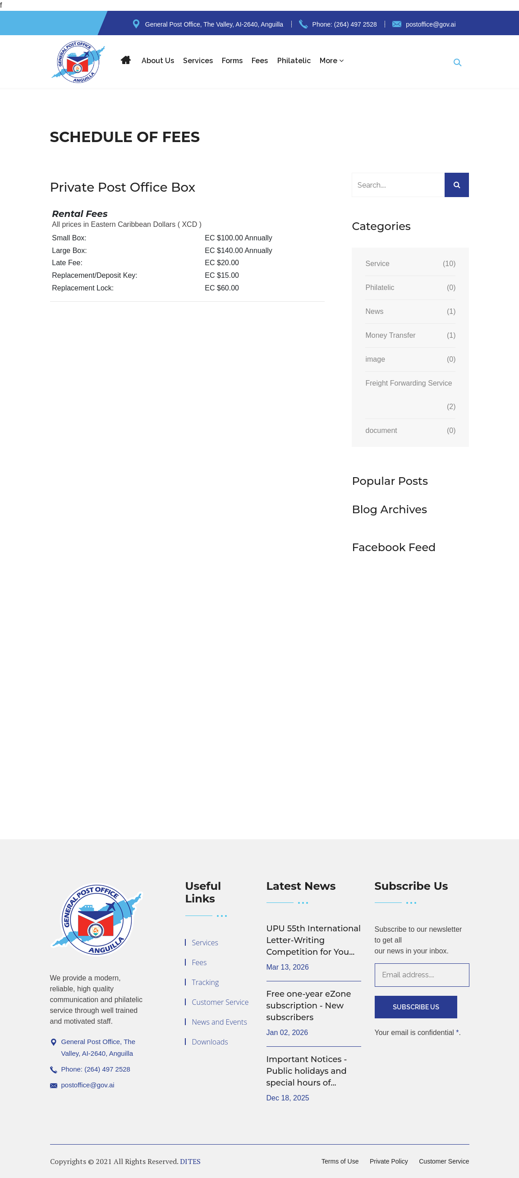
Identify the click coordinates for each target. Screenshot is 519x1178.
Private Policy (389, 1161)
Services (198, 60)
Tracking (205, 982)
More (332, 60)
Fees (260, 60)
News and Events (219, 1022)
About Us (158, 60)
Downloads (210, 1042)
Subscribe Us (416, 1007)
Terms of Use (340, 1161)
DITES (190, 1161)
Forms (232, 60)
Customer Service (220, 1002)
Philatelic (294, 60)
